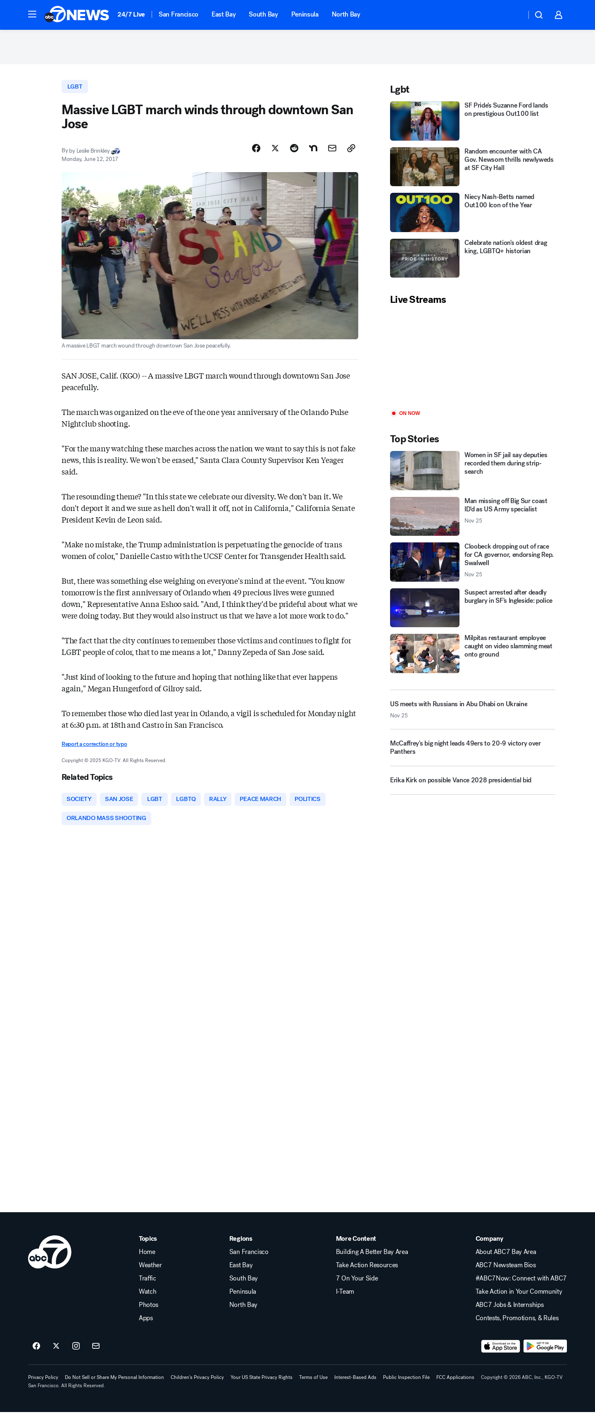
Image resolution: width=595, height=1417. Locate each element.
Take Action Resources (367, 1270)
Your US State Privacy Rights (262, 1382)
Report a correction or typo (94, 748)
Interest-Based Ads (355, 1382)
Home (147, 1257)
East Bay (224, 14)
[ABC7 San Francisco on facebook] (36, 1351)
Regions (240, 1243)
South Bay (263, 14)
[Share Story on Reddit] (294, 152)
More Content (356, 1243)
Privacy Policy (43, 1382)
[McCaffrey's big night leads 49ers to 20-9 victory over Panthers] (472, 754)
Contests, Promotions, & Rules (517, 1323)
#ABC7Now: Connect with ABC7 (521, 1283)
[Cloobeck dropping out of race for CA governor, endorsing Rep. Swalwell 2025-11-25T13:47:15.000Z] (472, 565)
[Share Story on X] (275, 152)
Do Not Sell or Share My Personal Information (114, 1382)
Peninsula (305, 14)
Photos (148, 1310)
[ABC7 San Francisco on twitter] (56, 1351)
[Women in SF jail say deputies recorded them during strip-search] (472, 473)
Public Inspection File (406, 1382)
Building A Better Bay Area (372, 1257)
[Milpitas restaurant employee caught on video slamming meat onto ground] (472, 656)
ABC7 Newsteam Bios (506, 1270)
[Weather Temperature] (513, 15)
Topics (148, 1243)
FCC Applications (455, 1382)
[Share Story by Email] (332, 152)
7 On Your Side (357, 1283)
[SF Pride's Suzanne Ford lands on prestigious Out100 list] (472, 124)
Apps (146, 1323)
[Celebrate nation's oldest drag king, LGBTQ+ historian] (472, 261)
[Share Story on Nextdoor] (313, 152)
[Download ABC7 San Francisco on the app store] (501, 1351)
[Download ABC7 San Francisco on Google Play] (545, 1351)
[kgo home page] (49, 1256)
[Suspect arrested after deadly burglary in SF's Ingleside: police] (472, 611)
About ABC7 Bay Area (506, 1257)
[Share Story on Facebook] (256, 152)
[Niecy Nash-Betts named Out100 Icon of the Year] (472, 215)
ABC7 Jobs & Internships (510, 1310)
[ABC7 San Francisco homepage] (76, 15)
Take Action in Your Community (519, 1296)
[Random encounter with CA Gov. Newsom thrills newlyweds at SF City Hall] (472, 169)
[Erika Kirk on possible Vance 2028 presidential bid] (472, 786)
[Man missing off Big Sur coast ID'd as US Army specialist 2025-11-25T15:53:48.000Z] (472, 519)
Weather (150, 1270)
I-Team (345, 1296)
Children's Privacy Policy (197, 1382)
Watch (147, 1296)
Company (489, 1243)
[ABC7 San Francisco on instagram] (76, 1351)
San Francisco (178, 14)
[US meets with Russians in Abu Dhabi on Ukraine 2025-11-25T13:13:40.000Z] (472, 712)
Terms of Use (313, 1382)
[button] (32, 14)
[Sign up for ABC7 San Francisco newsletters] (96, 1351)
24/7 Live (131, 14)
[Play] (472, 361)
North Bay (346, 14)
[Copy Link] (351, 152)
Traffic (147, 1283)
